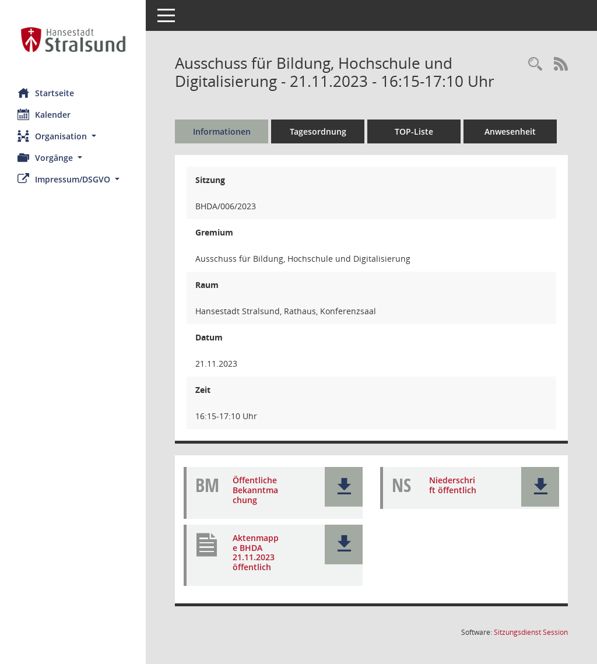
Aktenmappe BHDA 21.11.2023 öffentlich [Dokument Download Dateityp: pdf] (256, 552)
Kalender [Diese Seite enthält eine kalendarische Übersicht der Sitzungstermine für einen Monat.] (44, 114)
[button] (73, 136)
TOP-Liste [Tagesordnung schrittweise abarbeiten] (414, 131)
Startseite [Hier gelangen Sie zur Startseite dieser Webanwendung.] (45, 93)
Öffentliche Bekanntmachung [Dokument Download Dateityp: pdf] (255, 490)
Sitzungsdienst (531, 632)
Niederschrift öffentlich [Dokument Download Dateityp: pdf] (452, 485)
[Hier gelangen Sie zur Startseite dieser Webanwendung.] (73, 39)
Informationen (222, 131)
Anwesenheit (510, 131)
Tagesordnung (318, 131)
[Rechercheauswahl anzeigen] (535, 64)
